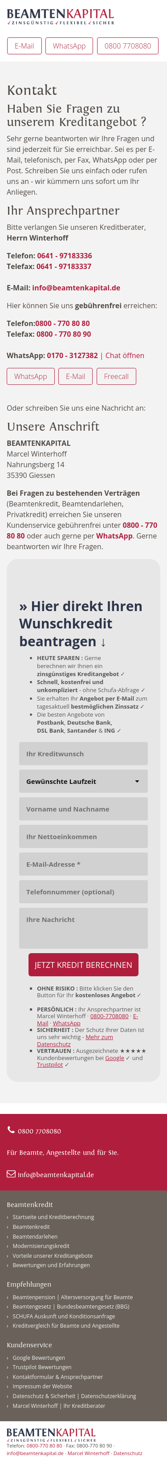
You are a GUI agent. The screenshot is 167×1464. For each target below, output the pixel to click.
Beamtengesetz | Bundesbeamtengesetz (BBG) (71, 1306)
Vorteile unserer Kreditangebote (53, 1256)
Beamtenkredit (31, 1227)
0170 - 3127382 (71, 355)
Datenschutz (128, 1453)
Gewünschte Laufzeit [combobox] (61, 781)
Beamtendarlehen (35, 1236)
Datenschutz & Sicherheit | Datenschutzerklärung (74, 1396)
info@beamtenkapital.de (76, 288)
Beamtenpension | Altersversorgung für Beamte (73, 1297)
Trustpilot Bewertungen (42, 1367)
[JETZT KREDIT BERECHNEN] (83, 964)
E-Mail (24, 46)
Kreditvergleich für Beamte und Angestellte (66, 1325)
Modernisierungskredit (41, 1246)
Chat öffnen (125, 355)
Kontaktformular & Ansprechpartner (58, 1377)
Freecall (116, 376)
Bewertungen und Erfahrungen (51, 1265)
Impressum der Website (43, 1386)
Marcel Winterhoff (89, 1453)
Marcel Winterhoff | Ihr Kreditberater (59, 1406)
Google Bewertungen (39, 1358)
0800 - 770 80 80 (62, 323)
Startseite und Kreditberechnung (53, 1217)
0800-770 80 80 (44, 1445)
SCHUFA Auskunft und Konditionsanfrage (64, 1316)
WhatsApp (69, 46)
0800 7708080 (128, 46)
